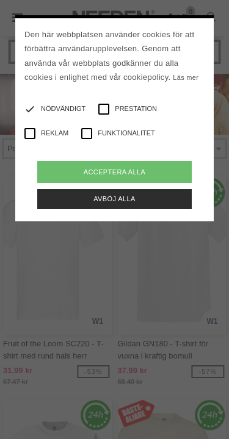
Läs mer (185, 77)
